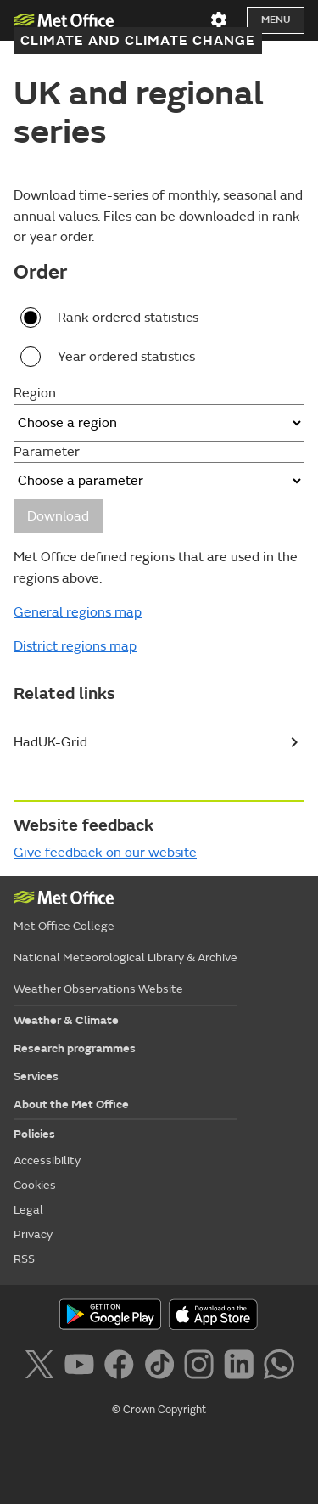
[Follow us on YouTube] (82, 1367)
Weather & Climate (66, 1020)
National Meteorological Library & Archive (125, 957)
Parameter (47, 451)
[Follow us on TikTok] (162, 1367)
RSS (24, 1259)
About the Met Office (71, 1104)
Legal (28, 1210)
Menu (275, 20)
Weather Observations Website (98, 989)
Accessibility (47, 1160)
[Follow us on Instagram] (202, 1367)
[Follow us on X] (42, 1367)
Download (58, 516)
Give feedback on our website (105, 852)
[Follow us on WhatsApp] (278, 1367)
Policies (34, 1134)
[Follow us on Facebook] (122, 1367)
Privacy (33, 1234)
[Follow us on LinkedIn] (242, 1367)
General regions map (78, 612)
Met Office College (64, 926)
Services (36, 1076)
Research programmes (75, 1048)
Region (35, 393)
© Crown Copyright (159, 1410)
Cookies (35, 1185)
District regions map (75, 646)
